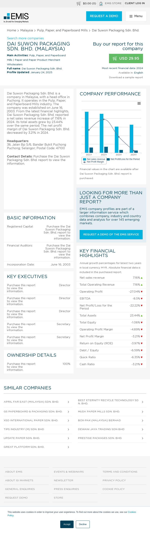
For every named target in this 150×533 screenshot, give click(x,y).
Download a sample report (126, 77)
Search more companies (25, 38)
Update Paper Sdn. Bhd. (22, 438)
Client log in (135, 3)
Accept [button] (66, 524)
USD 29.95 (126, 59)
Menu (135, 16)
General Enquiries (20, 489)
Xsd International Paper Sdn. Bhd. (31, 420)
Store (58, 498)
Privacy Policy (114, 480)
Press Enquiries (66, 489)
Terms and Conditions (120, 472)
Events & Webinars (69, 472)
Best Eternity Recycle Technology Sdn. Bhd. (108, 402)
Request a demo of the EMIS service (111, 234)
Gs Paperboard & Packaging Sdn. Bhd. (33, 411)
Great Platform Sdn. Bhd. (24, 447)
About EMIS (13, 472)
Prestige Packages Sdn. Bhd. (100, 438)
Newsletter (63, 480)
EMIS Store (110, 4)
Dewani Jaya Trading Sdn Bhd (101, 429)
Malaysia (26, 30)
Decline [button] (83, 524)
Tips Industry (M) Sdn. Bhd (24, 429)
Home (11, 30)
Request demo (16, 498)
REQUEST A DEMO (104, 16)
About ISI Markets (19, 480)
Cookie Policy (114, 489)
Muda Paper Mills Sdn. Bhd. (99, 411)
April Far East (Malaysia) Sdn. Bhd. (31, 402)
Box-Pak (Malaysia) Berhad (99, 420)
